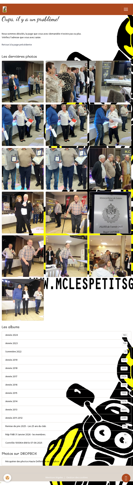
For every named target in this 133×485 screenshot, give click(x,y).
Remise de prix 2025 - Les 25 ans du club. (66, 426)
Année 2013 (66, 410)
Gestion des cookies (77, 478)
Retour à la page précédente (17, 45)
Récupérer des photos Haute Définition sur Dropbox (32, 462)
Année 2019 (66, 360)
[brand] (5, 9)
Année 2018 (66, 368)
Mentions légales (54, 478)
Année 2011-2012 (66, 418)
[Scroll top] (126, 478)
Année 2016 (66, 385)
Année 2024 (66, 335)
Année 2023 (66, 343)
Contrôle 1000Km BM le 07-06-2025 (66, 443)
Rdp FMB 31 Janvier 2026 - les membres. (66, 434)
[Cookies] (7, 478)
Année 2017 (66, 376)
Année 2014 (66, 401)
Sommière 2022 (66, 352)
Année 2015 (66, 393)
